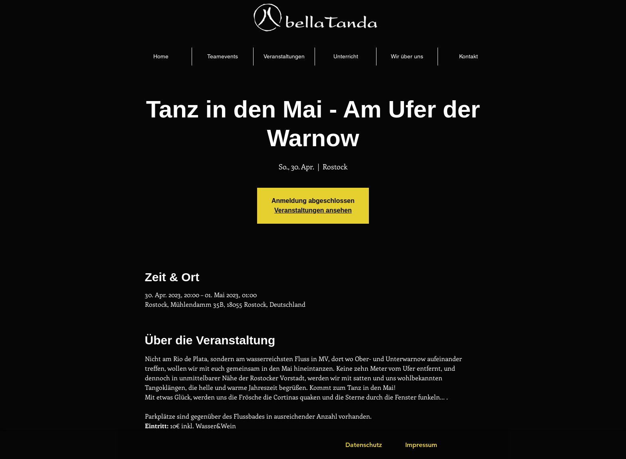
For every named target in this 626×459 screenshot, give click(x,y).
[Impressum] (421, 445)
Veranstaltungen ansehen (313, 210)
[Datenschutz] (364, 445)
